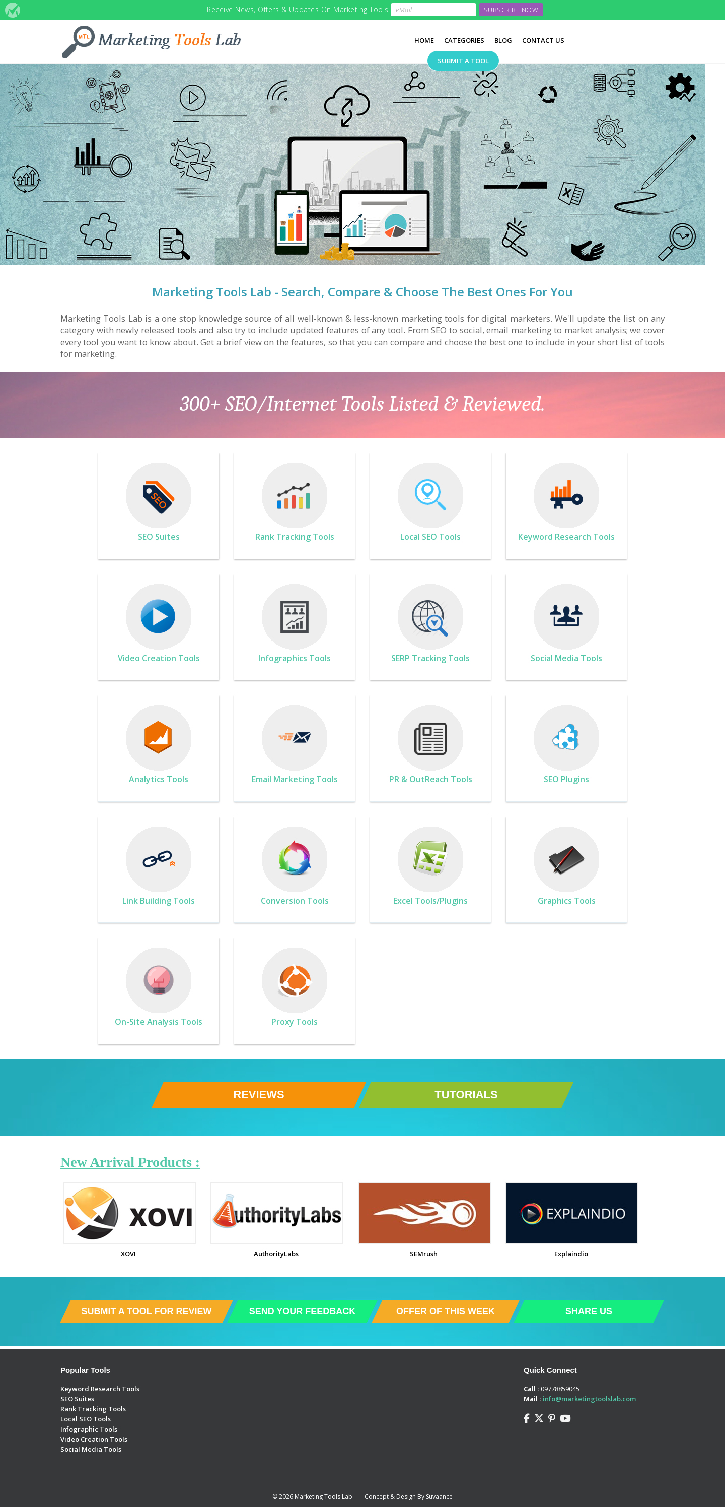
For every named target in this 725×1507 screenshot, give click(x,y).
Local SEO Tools (85, 1418)
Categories (464, 40)
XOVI (128, 1253)
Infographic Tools (88, 1429)
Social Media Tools (90, 1449)
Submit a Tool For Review (146, 1311)
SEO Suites (77, 1398)
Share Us (588, 1311)
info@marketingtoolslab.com (589, 1398)
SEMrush (424, 1253)
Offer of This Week (445, 1311)
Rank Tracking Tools (93, 1408)
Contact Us (543, 40)
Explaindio (571, 1253)
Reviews (258, 1094)
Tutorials (465, 1094)
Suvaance (439, 1496)
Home (424, 40)
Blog (503, 40)
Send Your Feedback (302, 1311)
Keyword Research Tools (99, 1388)
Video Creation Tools (93, 1439)
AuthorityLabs (276, 1253)
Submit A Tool (463, 60)
